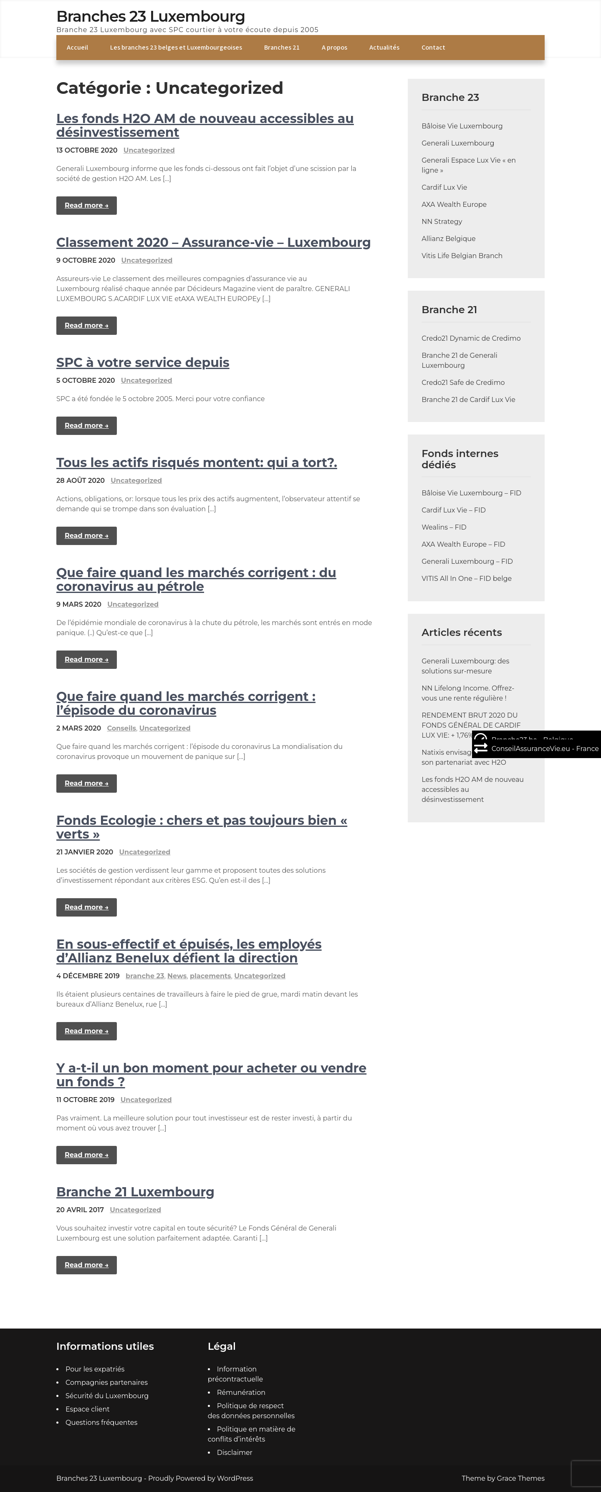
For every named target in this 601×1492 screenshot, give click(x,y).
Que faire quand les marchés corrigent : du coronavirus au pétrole (196, 579)
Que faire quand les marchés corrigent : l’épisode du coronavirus (186, 703)
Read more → (87, 205)
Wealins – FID (444, 527)
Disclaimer (235, 1453)
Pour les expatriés (95, 1369)
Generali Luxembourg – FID (467, 561)
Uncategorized (149, 150)
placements (210, 976)
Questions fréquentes (101, 1423)
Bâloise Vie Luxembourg (462, 126)
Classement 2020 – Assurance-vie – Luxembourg (213, 242)
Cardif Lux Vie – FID (454, 510)
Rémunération (241, 1393)
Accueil (77, 47)
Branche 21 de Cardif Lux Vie (468, 400)
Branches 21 (282, 47)
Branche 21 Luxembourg (135, 1192)
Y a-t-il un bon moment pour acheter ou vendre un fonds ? (211, 1075)
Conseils (121, 728)
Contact (433, 47)
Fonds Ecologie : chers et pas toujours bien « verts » (201, 827)
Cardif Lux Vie (444, 187)
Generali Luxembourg (458, 143)
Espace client (88, 1409)
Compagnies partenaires (107, 1383)
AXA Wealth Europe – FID (463, 544)
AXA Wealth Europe (454, 204)
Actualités (384, 47)
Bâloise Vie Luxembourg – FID (471, 493)
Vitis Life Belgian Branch (462, 256)
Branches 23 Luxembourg (150, 16)
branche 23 (145, 976)
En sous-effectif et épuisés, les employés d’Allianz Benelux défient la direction (189, 951)
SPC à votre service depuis (143, 362)
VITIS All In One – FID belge (467, 579)
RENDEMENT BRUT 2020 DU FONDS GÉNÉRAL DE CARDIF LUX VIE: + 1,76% (471, 725)
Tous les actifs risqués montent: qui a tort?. (196, 462)
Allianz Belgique (449, 239)
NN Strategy (442, 222)
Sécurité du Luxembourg (107, 1396)
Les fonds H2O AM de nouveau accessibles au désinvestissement (205, 125)
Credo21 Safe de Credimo (463, 383)
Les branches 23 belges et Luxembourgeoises (176, 47)
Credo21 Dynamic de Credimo (471, 338)
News (177, 976)
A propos (334, 47)
